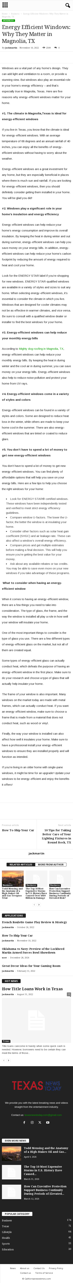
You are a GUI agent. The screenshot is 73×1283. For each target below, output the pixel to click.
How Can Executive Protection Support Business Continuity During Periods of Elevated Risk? (60, 893)
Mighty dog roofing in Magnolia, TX (41, 348)
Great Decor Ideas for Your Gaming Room (31, 965)
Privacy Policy (56, 1268)
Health (6, 1237)
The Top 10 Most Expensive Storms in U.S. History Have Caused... (43, 1170)
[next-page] (39, 905)
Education (8, 1249)
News (13, 1268)
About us (24, 1268)
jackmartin (11, 48)
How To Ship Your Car (18, 830)
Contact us (25, 1272)
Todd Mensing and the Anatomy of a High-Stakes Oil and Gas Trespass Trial (12, 893)
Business (15, 14)
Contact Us (39, 1268)
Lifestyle (7, 1232)
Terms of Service (44, 1272)
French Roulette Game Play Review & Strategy (34, 922)
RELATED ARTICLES (21, 864)
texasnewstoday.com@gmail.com (43, 1115)
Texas (6, 1041)
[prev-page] (34, 905)
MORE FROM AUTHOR (51, 864)
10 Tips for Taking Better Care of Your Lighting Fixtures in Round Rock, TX (56, 836)
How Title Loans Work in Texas (32, 989)
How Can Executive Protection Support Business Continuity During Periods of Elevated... (45, 1190)
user (4, 957)
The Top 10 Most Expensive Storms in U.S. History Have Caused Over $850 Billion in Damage (36, 893)
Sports (6, 1243)
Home (5, 14)
